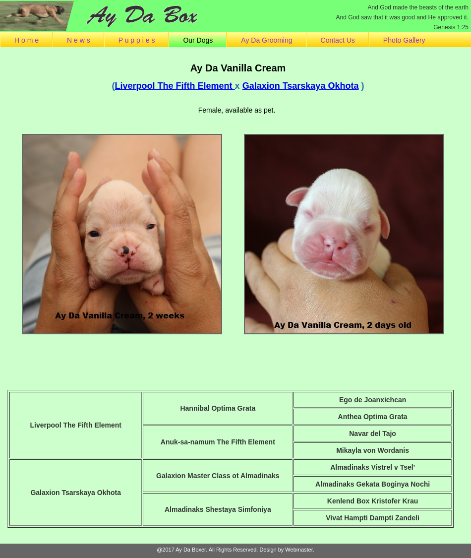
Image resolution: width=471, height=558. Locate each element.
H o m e (26, 40)
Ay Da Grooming (266, 40)
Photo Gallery (404, 40)
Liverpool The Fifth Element (175, 86)
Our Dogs (198, 40)
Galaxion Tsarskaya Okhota (300, 86)
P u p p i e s (136, 40)
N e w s (78, 40)
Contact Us (338, 40)
